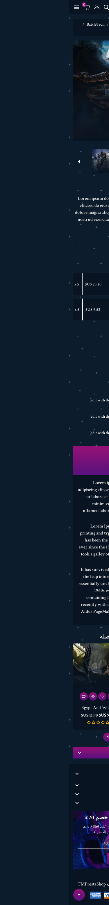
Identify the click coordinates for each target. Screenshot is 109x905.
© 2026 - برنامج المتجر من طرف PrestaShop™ (54, 884)
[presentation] (99, 162)
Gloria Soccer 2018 (80, 708)
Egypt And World (71, 309)
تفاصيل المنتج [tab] (54, 461)
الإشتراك (54, 858)
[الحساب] (28, 7)
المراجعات (54, 471)
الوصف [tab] (55, 451)
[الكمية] (87, 341)
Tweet (72, 378)
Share (83, 378)
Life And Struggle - (70, 284)
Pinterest (60, 378)
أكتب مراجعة (90, 189)
